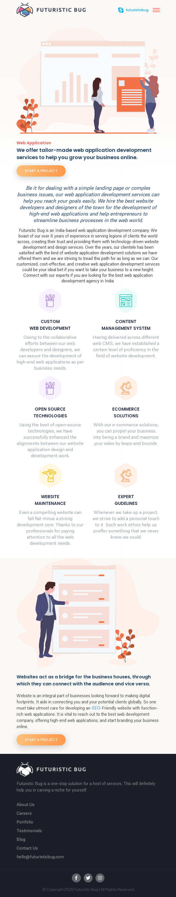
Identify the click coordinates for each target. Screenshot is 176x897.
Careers (24, 814)
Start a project (41, 170)
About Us (26, 805)
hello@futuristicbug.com (40, 857)
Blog (21, 840)
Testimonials (29, 831)
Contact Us (27, 848)
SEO (96, 708)
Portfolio (25, 822)
